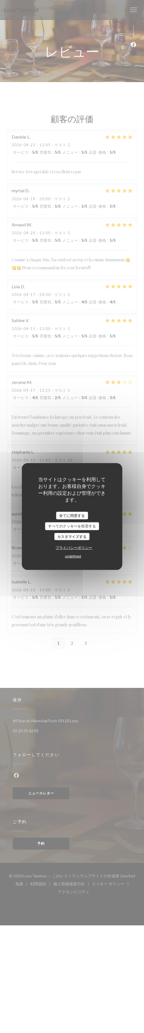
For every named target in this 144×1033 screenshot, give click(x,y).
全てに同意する (72, 515)
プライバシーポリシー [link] (73, 548)
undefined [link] (73, 556)
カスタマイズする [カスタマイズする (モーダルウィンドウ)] (72, 536)
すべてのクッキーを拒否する (72, 526)
